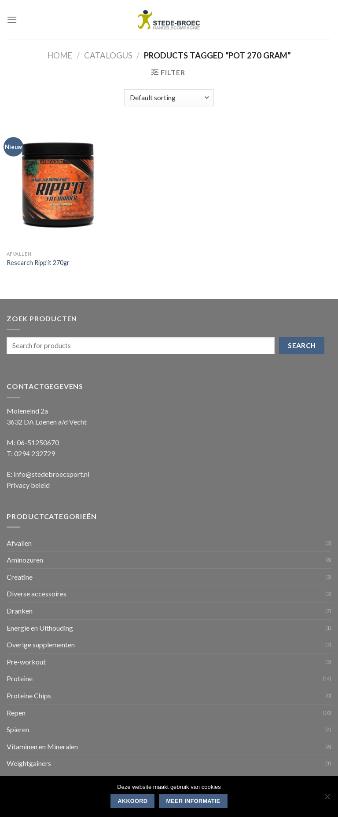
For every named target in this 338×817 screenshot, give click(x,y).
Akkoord (132, 801)
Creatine (20, 577)
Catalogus (108, 55)
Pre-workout (26, 661)
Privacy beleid (28, 485)
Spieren (18, 729)
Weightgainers (29, 763)
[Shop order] (168, 97)
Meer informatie (193, 801)
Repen (16, 712)
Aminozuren (25, 560)
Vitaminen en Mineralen (42, 746)
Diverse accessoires (36, 593)
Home (59, 55)
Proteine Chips (29, 695)
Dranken (20, 610)
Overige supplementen (41, 644)
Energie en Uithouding (40, 628)
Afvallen (19, 543)
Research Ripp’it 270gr (38, 262)
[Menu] (12, 19)
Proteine (20, 678)
